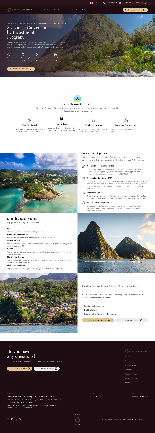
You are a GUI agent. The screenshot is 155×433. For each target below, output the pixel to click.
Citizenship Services (25, 23)
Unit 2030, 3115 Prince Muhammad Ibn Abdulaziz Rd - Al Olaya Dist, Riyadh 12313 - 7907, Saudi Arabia (32, 406)
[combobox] (95, 3)
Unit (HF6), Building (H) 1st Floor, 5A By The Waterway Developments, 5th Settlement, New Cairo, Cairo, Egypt (34, 401)
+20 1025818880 (111, 3)
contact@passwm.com (140, 397)
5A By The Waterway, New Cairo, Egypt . (135, 3)
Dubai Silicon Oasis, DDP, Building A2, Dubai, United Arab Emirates (31, 397)
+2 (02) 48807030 (96, 397)
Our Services (12, 23)
